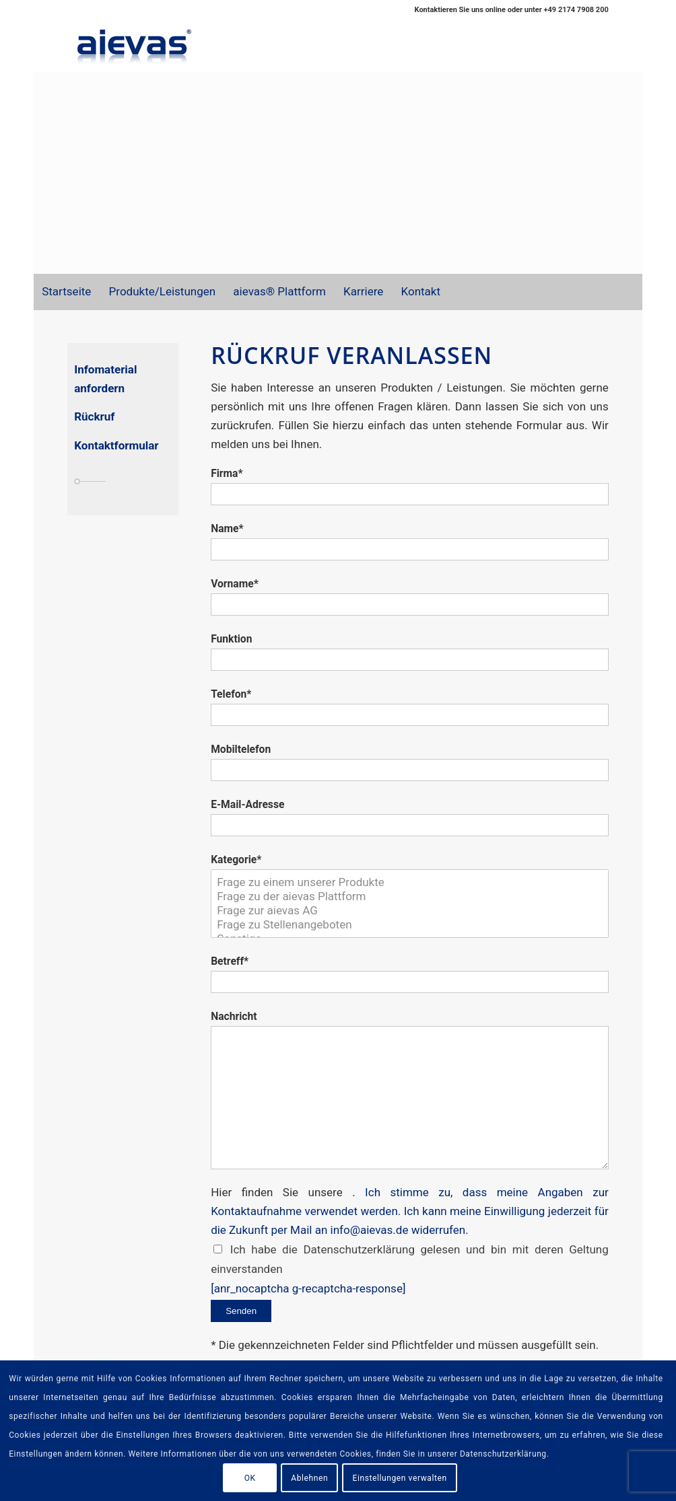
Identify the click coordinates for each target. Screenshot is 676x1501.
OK (250, 1478)
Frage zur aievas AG (409, 911)
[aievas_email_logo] (134, 46)
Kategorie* (236, 859)
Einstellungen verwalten (400, 1478)
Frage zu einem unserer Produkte (409, 882)
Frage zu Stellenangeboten (409, 925)
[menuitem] (66, 291)
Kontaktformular (116, 445)
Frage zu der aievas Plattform (409, 896)
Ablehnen (309, 1478)
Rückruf (94, 416)
